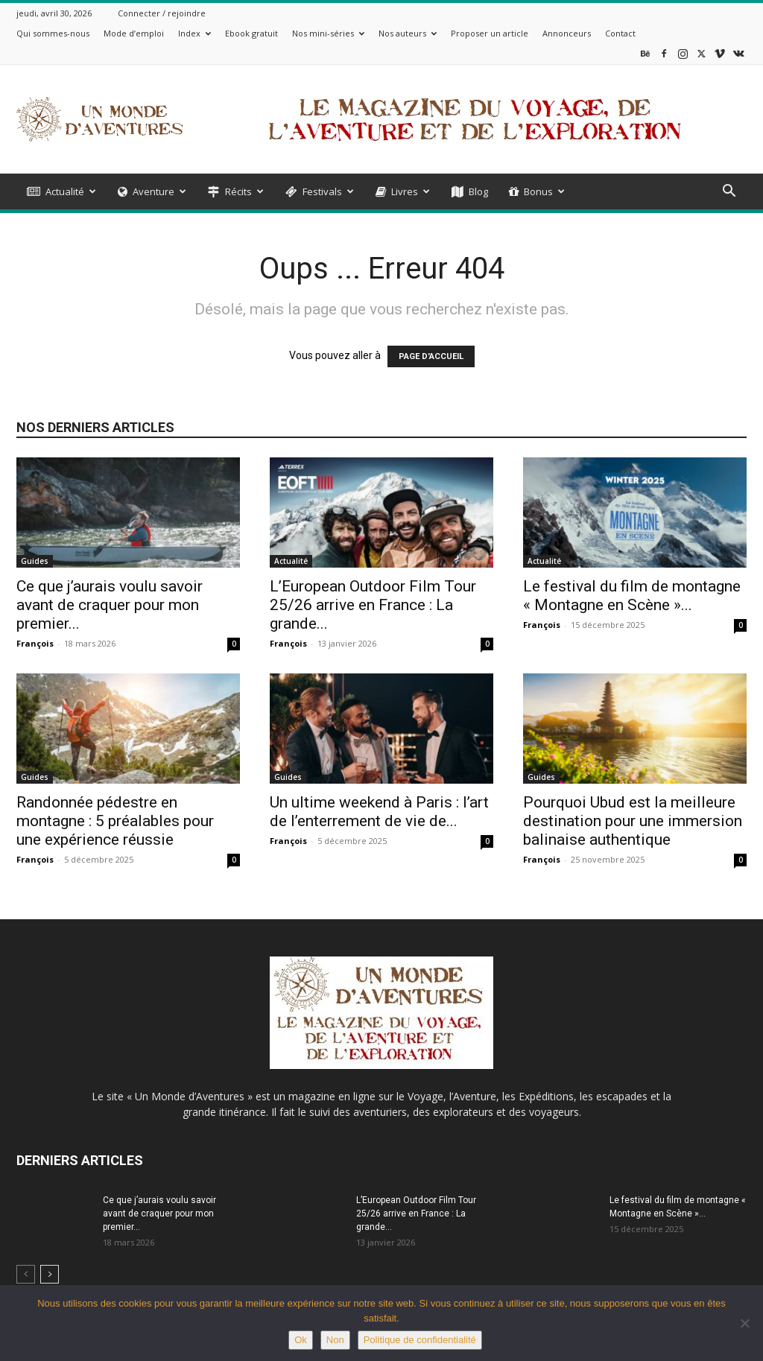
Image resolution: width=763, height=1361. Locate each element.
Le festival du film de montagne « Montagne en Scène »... (632, 595)
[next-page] (49, 1274)
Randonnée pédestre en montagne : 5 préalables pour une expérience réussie (115, 820)
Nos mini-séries (328, 33)
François (35, 643)
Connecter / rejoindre (162, 13)
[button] (729, 192)
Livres (403, 191)
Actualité (61, 191)
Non (335, 1339)
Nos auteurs (408, 33)
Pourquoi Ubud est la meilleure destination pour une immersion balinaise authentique (632, 820)
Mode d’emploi (134, 33)
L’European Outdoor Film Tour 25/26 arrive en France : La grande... (373, 604)
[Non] (744, 1323)
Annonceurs (566, 33)
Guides (34, 561)
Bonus (537, 191)
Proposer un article (489, 33)
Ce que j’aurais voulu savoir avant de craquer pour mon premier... (109, 604)
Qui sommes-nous (52, 33)
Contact (620, 33)
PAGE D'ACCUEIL (431, 356)
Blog (470, 191)
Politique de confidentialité (420, 1339)
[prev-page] (25, 1274)
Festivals (319, 191)
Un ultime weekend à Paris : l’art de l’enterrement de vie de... (379, 811)
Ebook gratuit (251, 33)
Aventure (152, 191)
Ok (300, 1339)
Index (194, 33)
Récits (236, 191)
